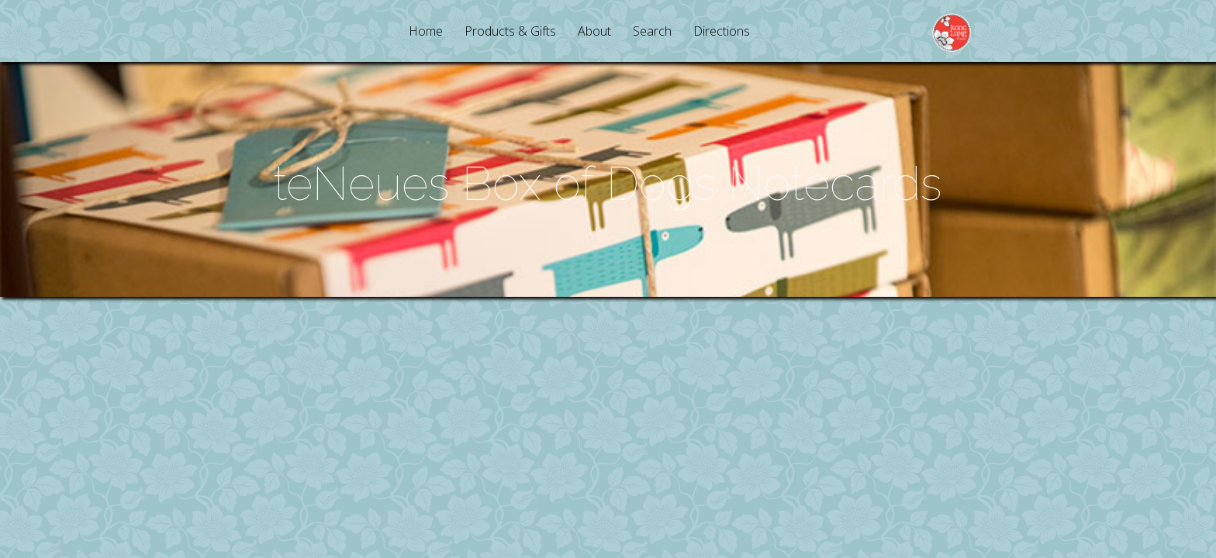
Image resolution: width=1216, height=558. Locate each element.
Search (652, 32)
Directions (721, 32)
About (594, 32)
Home (426, 32)
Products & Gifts (510, 32)
